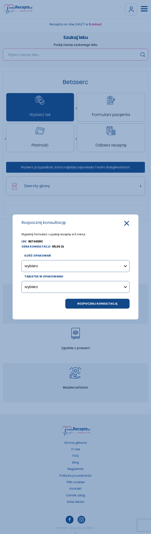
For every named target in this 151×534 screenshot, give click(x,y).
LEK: (32, 241)
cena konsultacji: (42, 246)
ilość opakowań (37, 255)
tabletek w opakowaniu (43, 276)
